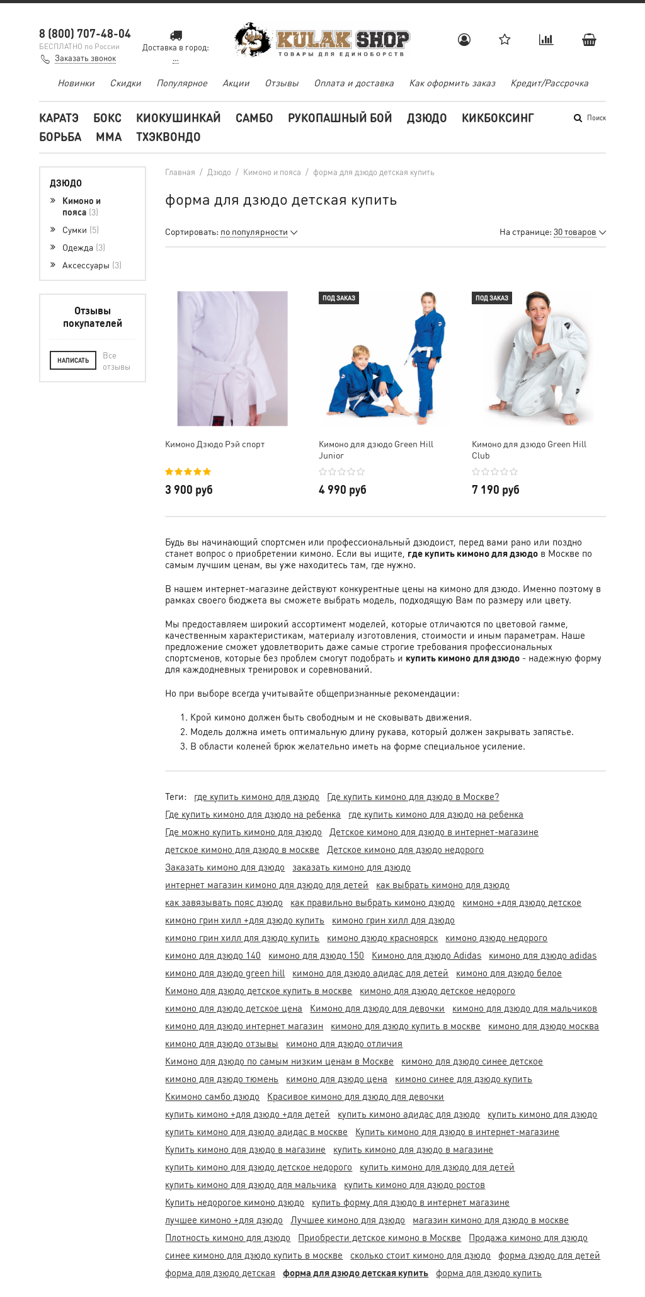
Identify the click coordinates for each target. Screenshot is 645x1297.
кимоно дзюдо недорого (496, 937)
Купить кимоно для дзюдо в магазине (245, 1149)
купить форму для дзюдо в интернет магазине (411, 1202)
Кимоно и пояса (81, 206)
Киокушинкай (178, 117)
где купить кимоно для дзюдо (256, 796)
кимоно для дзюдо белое (509, 972)
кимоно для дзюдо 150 (316, 955)
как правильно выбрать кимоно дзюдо (372, 902)
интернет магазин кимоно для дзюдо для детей (266, 884)
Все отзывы (116, 361)
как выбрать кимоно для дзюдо (443, 884)
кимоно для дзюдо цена (336, 1078)
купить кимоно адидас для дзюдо (409, 1113)
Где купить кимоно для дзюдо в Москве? (413, 796)
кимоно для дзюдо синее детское (472, 1060)
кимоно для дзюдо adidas (542, 955)
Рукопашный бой (340, 117)
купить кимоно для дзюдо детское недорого (258, 1166)
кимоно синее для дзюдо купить (463, 1078)
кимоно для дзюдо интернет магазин (244, 1025)
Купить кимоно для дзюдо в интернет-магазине (457, 1131)
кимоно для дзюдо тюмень (221, 1078)
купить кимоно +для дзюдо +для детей (247, 1113)
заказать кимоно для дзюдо (351, 866)
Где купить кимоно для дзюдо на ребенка (253, 814)
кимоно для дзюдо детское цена (233, 1008)
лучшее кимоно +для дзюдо (224, 1219)
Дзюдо (427, 117)
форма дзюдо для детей (549, 1254)
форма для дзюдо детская (220, 1272)
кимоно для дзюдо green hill (225, 972)
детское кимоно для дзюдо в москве (242, 849)
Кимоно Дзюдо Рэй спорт (215, 443)
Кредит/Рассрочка (549, 82)
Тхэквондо (168, 136)
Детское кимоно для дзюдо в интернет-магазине (434, 831)
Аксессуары (92, 264)
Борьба (60, 136)
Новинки (75, 82)
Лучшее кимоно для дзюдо (347, 1219)
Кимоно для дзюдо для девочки (377, 1008)
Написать (73, 360)
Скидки (125, 82)
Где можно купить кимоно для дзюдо (243, 831)
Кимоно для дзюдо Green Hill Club (529, 449)
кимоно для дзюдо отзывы (221, 1043)
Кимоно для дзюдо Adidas (426, 955)
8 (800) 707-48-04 (85, 33)
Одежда (83, 247)
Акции (235, 82)
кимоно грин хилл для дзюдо (393, 919)
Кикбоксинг (498, 117)
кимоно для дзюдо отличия (344, 1043)
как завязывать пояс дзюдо (224, 902)
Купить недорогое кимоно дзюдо (234, 1202)
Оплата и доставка (354, 82)
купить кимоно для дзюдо (542, 1113)
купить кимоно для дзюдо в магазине (413, 1149)
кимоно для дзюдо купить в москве (406, 1025)
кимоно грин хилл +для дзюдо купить (244, 919)
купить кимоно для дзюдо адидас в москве (256, 1131)
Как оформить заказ (452, 82)
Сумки (80, 229)
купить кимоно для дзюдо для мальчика (250, 1184)
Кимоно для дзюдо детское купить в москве (258, 990)
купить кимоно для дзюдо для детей (437, 1166)
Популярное (181, 82)
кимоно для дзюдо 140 (213, 955)
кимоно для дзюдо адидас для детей (370, 972)
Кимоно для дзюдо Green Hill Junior (376, 449)
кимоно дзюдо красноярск (382, 937)
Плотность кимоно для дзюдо (227, 1237)
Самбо (254, 117)
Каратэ (59, 117)
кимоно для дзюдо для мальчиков (524, 1008)
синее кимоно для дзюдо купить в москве (254, 1254)
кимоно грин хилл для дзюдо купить (242, 937)
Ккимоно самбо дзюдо (212, 1096)
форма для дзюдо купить (489, 1272)
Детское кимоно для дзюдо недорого (405, 849)
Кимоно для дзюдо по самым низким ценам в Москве (279, 1060)
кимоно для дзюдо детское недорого (437, 990)
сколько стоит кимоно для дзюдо (420, 1254)
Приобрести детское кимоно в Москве (379, 1237)
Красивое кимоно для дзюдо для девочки (355, 1096)
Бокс (107, 117)
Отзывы (282, 82)
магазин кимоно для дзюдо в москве (491, 1219)
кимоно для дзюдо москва (543, 1025)
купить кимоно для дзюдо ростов (414, 1184)
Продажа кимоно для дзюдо (528, 1237)
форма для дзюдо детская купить (355, 1272)
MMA (109, 136)
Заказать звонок (85, 57)
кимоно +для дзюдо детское (521, 902)
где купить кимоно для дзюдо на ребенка (435, 814)
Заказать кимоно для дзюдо (225, 866)
